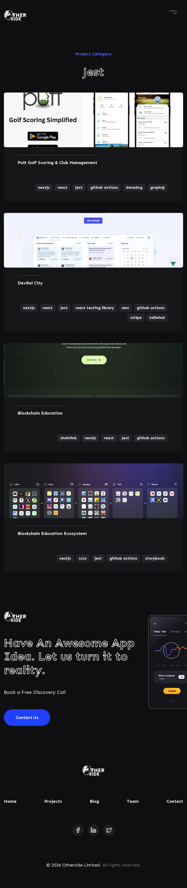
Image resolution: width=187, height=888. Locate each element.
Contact (175, 801)
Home (10, 801)
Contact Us (27, 717)
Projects (53, 801)
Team (133, 801)
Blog (94, 801)
